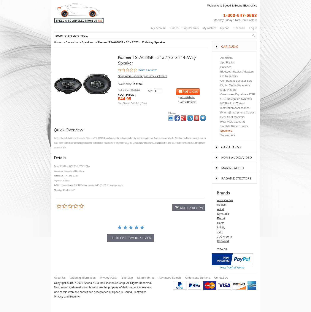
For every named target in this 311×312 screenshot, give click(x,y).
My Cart (225, 28)
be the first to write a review (131, 238)
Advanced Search (170, 277)
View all (222, 249)
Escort (221, 218)
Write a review (147, 70)
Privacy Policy (108, 277)
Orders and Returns (197, 277)
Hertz (220, 223)
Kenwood (223, 241)
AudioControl (225, 200)
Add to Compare (188, 102)
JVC (219, 232)
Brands (174, 28)
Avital (220, 209)
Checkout (239, 28)
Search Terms (145, 277)
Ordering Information (82, 277)
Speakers (88, 42)
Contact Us (221, 277)
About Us (59, 277)
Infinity (221, 227)
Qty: (150, 90)
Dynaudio (223, 213)
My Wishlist (209, 28)
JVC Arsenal (225, 236)
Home (58, 42)
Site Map (127, 277)
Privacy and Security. (67, 296)
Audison (222, 204)
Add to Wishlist (187, 97)
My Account (158, 28)
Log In (253, 28)
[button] (188, 207)
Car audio (71, 42)
